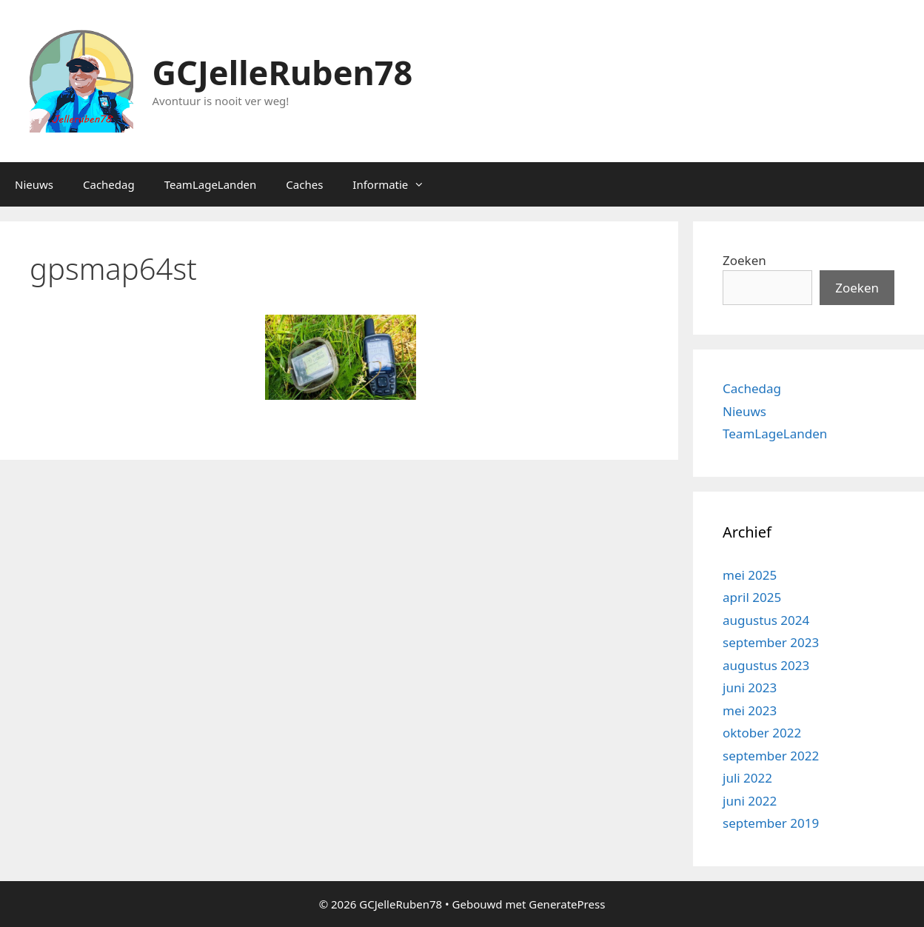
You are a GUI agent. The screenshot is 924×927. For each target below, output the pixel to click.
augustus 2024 (766, 620)
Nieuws (34, 184)
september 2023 (771, 642)
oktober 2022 (762, 732)
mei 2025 (750, 574)
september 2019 (771, 822)
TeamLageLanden (210, 184)
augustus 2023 (766, 665)
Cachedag (109, 184)
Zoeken (744, 260)
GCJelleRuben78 (283, 72)
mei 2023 (750, 710)
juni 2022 (750, 800)
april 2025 (752, 597)
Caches (304, 184)
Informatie (395, 184)
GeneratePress (567, 904)
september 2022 (771, 755)
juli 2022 (747, 777)
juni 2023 (750, 687)
